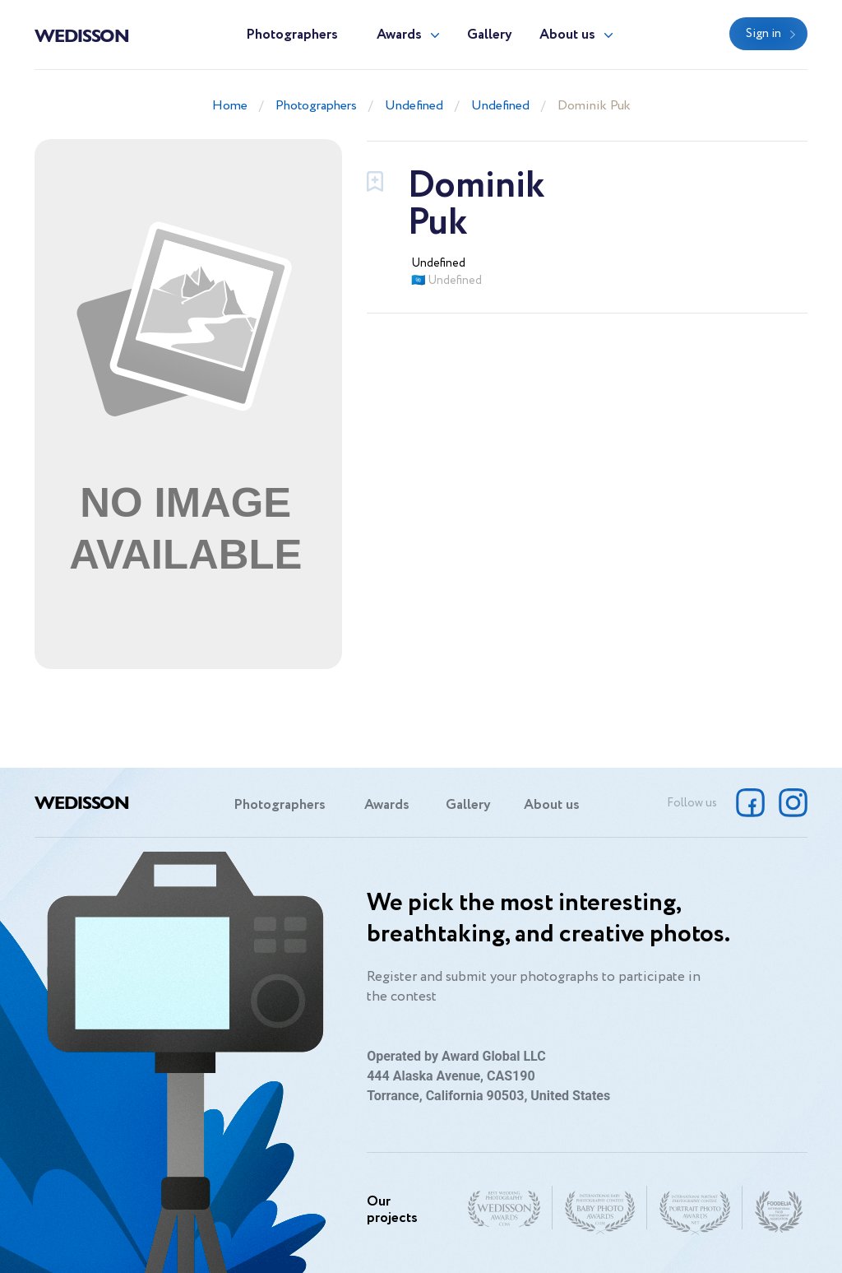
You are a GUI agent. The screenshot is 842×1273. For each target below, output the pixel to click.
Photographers (292, 35)
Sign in (763, 34)
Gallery (489, 35)
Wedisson (82, 34)
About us (567, 35)
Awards (399, 35)
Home (230, 105)
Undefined (414, 105)
